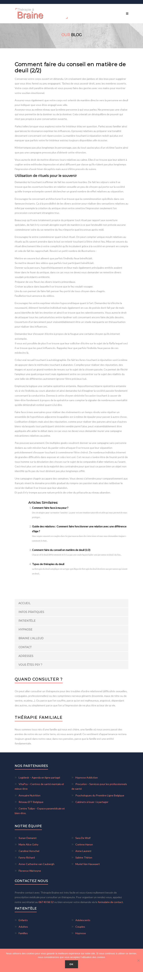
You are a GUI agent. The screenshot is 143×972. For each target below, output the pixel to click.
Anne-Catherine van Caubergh (36, 864)
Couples (80, 926)
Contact (24, 647)
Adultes (23, 926)
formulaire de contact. (110, 902)
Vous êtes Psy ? (30, 664)
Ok (71, 964)
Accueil (24, 603)
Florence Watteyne (30, 870)
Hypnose (25, 629)
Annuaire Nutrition (29, 795)
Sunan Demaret (28, 837)
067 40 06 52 (46, 902)
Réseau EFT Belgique (31, 801)
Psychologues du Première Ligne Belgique (99, 795)
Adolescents (82, 920)
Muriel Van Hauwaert (87, 864)
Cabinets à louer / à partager (91, 801)
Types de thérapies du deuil (48, 564)
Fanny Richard (27, 857)
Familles (23, 933)
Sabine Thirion (83, 857)
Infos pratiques (31, 612)
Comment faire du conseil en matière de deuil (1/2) (61, 549)
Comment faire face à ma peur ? (50, 507)
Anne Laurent (83, 851)
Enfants (23, 920)
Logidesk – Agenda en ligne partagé (39, 777)
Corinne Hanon (84, 844)
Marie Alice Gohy (28, 844)
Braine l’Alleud (31, 638)
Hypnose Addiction (86, 777)
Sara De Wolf (82, 837)
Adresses (25, 656)
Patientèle (27, 620)
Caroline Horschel (29, 851)
